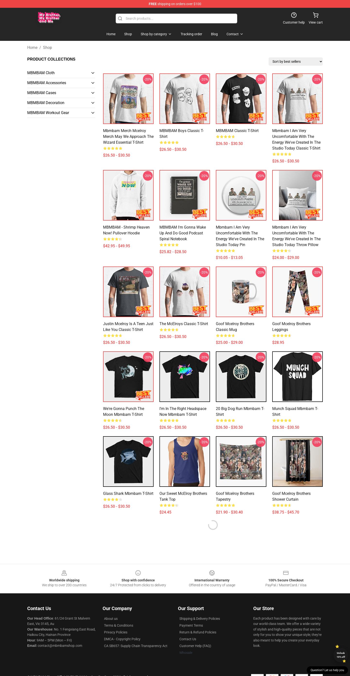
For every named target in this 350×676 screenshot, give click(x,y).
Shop (47, 47)
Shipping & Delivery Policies (199, 619)
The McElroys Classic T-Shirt (183, 323)
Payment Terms (191, 625)
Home (32, 47)
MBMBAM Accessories (46, 82)
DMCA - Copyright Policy (122, 639)
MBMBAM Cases (41, 92)
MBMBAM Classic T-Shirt (237, 130)
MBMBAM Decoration (45, 102)
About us (111, 619)
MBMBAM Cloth (41, 73)
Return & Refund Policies (197, 632)
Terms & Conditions (118, 625)
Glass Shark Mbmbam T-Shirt (128, 493)
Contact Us (187, 639)
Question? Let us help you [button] (327, 670)
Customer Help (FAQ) (195, 646)
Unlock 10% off (341, 655)
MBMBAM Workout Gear (48, 112)
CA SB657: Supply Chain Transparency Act (135, 646)
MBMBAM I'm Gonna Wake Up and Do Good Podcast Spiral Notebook (182, 233)
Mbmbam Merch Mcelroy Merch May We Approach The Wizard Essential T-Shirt (128, 136)
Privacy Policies (115, 632)
